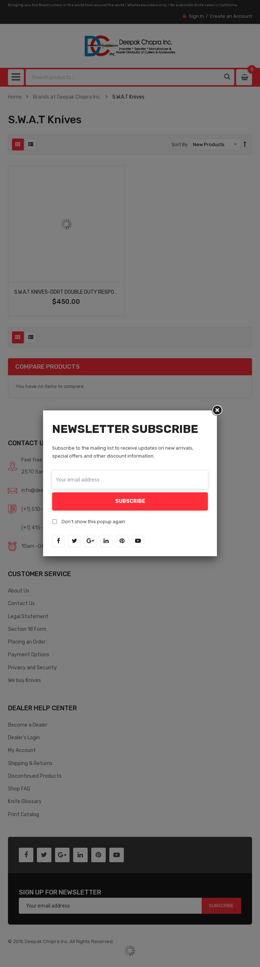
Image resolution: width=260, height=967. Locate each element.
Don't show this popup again (93, 521)
